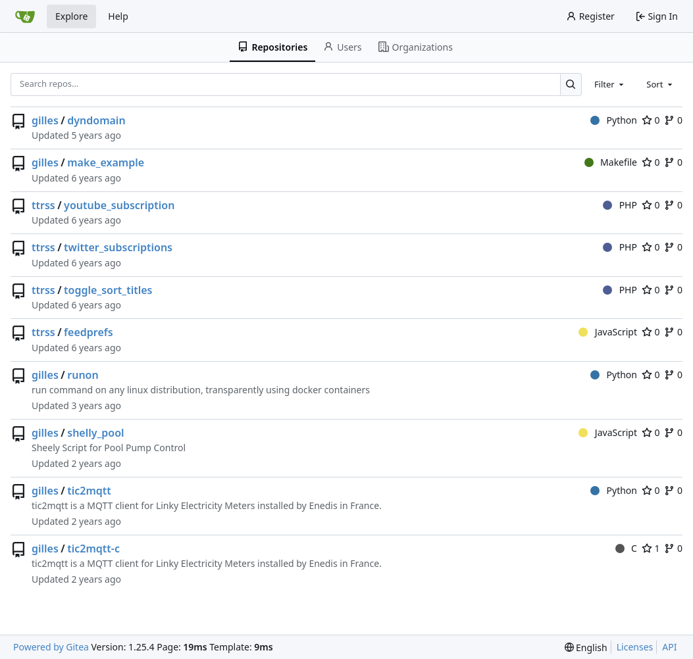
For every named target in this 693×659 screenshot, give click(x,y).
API (669, 647)
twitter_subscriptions (118, 247)
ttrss (43, 205)
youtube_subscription (119, 205)
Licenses (635, 647)
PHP (620, 205)
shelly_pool (95, 432)
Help (118, 16)
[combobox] (610, 84)
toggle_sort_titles (108, 290)
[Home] (25, 16)
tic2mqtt (89, 490)
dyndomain (96, 120)
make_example (105, 162)
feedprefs (88, 332)
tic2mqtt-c (93, 548)
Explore (71, 16)
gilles (45, 120)
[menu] (586, 647)
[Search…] (571, 84)
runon (82, 374)
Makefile (610, 162)
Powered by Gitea (51, 647)
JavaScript (607, 332)
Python (613, 120)
